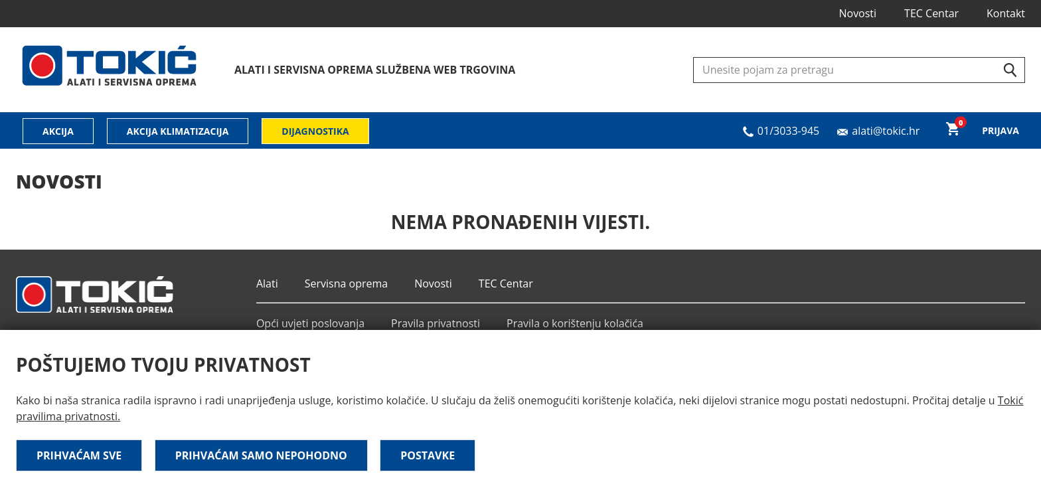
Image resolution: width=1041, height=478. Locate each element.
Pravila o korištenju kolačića (575, 323)
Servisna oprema (346, 283)
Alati (267, 283)
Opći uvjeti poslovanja (310, 323)
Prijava (1000, 130)
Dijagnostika (315, 131)
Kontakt (1006, 13)
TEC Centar (931, 13)
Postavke (427, 455)
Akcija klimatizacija (178, 131)
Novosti (857, 13)
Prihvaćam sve (79, 455)
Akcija (58, 131)
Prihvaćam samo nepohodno (261, 455)
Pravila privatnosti (435, 323)
